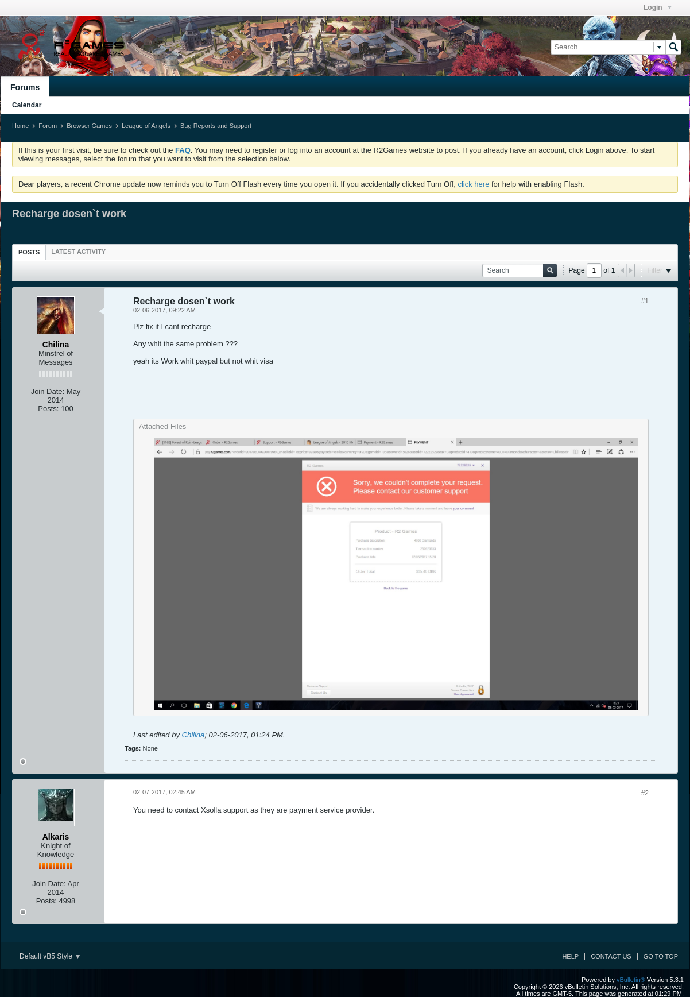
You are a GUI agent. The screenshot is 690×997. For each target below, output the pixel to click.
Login (658, 7)
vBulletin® (631, 979)
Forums (25, 87)
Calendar (26, 105)
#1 (645, 301)
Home (20, 125)
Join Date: (48, 391)
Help (570, 956)
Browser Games (89, 125)
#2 (645, 793)
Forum (47, 125)
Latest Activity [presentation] (78, 251)
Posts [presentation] (29, 252)
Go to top (661, 956)
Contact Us (611, 956)
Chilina (193, 735)
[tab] (29, 252)
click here (473, 184)
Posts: (48, 408)
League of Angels (146, 125)
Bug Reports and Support (215, 125)
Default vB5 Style (50, 956)
